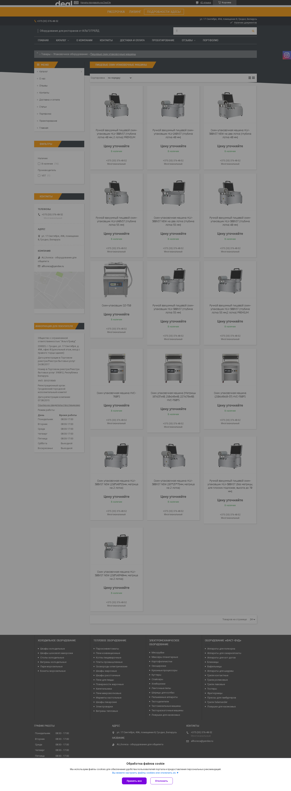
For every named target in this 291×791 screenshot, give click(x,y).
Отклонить (161, 781)
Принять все (134, 781)
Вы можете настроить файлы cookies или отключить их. (144, 772)
